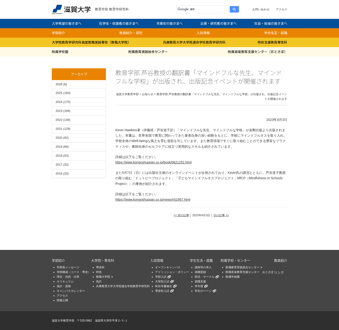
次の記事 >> (221, 215)
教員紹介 (280, 260)
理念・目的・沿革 (68, 276)
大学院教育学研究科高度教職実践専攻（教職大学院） (91, 42)
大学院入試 (162, 281)
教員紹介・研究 (130, 33)
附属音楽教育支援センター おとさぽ (250, 272)
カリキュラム (65, 281)
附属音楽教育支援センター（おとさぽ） (257, 51)
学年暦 (199, 286)
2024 (59, 102)
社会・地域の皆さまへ (270, 23)
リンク (279, 272)
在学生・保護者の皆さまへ (119, 23)
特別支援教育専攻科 (272, 42)
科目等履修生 (163, 286)
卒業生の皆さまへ (169, 23)
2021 (59, 128)
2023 (59, 111)
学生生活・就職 (275, 33)
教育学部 (101, 9)
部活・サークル (204, 276)
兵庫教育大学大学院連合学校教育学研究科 (194, 42)
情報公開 (62, 300)
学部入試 (160, 276)
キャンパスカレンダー (71, 291)
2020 (59, 137)
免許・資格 (64, 286)
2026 (59, 84)
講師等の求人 (203, 267)
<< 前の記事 (181, 215)
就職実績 (200, 272)
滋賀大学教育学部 (63, 320)
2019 (59, 146)
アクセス (281, 9)
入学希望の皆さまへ (66, 23)
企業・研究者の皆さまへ (218, 23)
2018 (59, 155)
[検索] (202, 9)
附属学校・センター (235, 260)
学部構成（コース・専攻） (74, 272)
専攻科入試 (162, 291)
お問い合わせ (260, 9)
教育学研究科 (119, 9)
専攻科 (100, 267)
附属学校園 (60, 51)
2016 (59, 173)
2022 (59, 120)
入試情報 (203, 33)
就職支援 (200, 281)
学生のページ (203, 291)
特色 (99, 272)
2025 (59, 93)
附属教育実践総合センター (148, 51)
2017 (59, 164)
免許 (99, 281)
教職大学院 (103, 276)
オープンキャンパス (168, 267)
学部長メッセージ (68, 267)
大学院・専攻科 (102, 260)
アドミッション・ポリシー (172, 272)
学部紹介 (58, 33)
